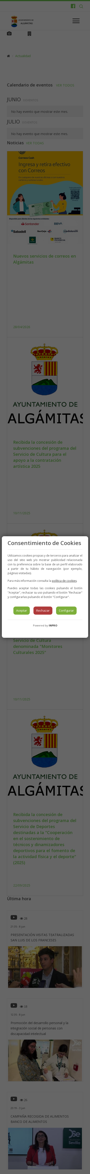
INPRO (53, 625)
